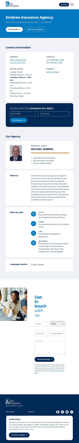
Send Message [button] (43, 359)
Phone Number (41, 334)
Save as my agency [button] (35, 29)
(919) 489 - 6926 (56, 63)
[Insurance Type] (24, 114)
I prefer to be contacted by (58, 321)
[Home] (13, 4)
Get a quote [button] (13, 29)
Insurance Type (15, 111)
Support (31, 412)
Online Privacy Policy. (26, 429)
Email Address (57, 334)
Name (38, 324)
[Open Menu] (72, 4)
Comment (39, 341)
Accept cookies (18, 435)
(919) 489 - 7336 (57, 60)
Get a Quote (10, 412)
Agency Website (52, 72)
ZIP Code (45, 114)
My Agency (64, 4)
